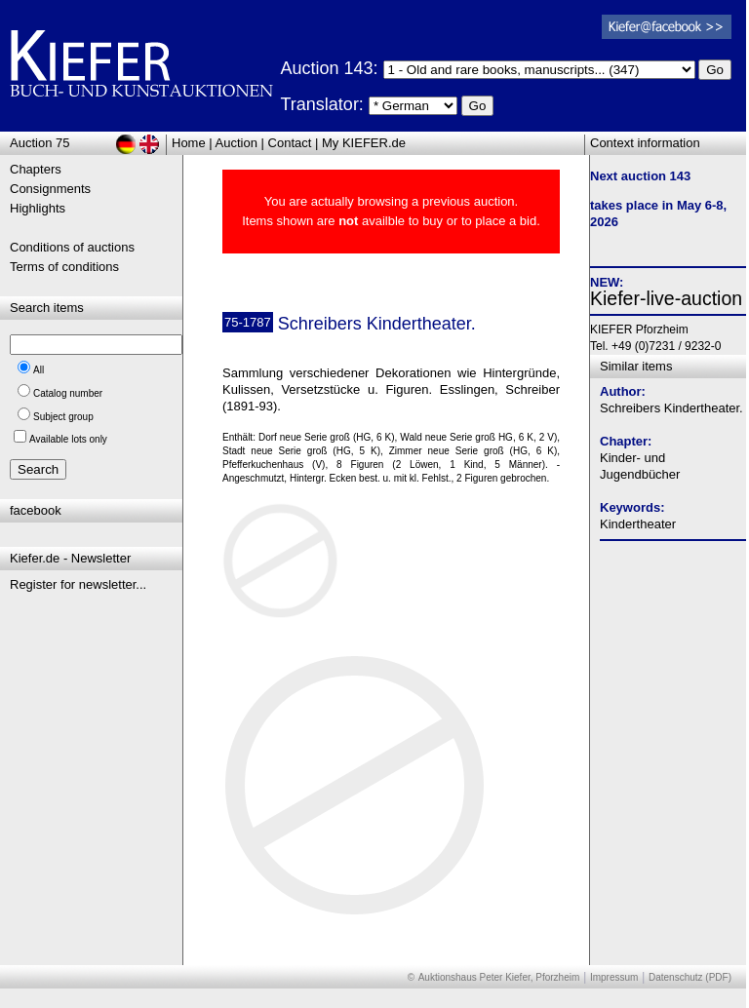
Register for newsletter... (78, 584)
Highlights (37, 208)
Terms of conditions (64, 266)
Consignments (50, 188)
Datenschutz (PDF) (690, 977)
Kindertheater (638, 524)
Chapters (35, 169)
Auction (236, 143)
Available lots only (68, 439)
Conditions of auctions (72, 247)
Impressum (614, 977)
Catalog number (67, 393)
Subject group (63, 416)
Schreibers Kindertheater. (671, 408)
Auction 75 (39, 143)
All (38, 370)
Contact (290, 143)
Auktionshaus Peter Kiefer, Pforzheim (499, 977)
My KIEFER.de (364, 143)
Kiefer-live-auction (666, 298)
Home (189, 143)
